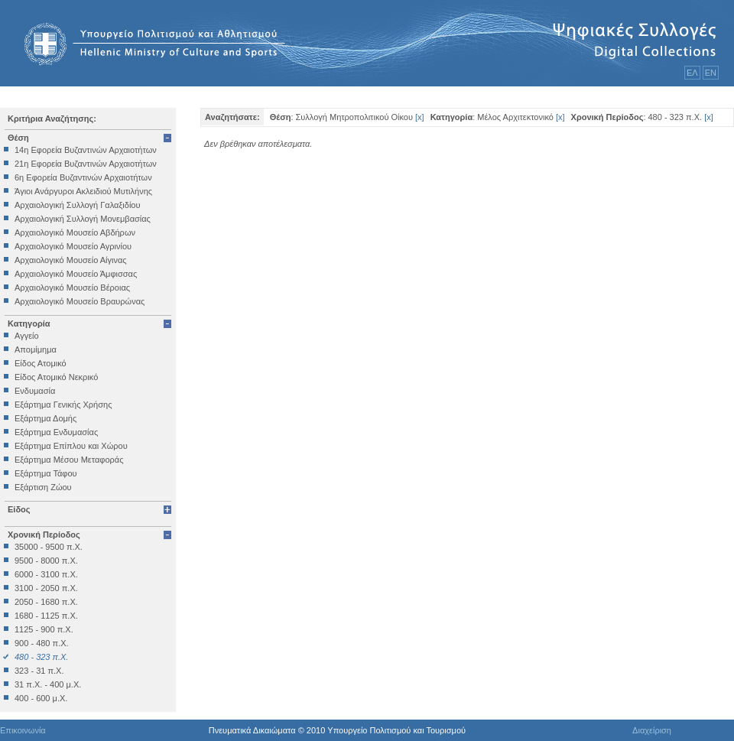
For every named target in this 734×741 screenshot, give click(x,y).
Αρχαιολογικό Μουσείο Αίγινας (71, 260)
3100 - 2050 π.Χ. (46, 588)
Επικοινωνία (23, 730)
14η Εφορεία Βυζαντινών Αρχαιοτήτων (86, 149)
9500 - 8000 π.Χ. (46, 560)
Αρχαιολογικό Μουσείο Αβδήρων (75, 232)
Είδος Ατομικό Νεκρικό (56, 377)
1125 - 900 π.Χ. (44, 629)
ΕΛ (692, 72)
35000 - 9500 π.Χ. (49, 546)
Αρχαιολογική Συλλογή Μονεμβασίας (83, 218)
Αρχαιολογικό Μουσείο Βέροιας (72, 287)
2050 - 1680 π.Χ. (46, 601)
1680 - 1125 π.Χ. (46, 615)
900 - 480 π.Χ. (42, 643)
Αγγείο (27, 335)
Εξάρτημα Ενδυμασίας (56, 432)
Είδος (19, 509)
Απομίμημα (36, 349)
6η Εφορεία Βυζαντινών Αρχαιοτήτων (83, 177)
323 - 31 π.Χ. (39, 670)
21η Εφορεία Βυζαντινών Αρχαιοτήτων (86, 163)
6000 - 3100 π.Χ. (46, 574)
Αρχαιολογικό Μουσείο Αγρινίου (73, 246)
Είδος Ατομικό (41, 363)
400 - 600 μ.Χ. (41, 698)
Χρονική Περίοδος (44, 534)
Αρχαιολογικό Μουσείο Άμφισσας (76, 273)
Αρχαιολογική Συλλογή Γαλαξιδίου (77, 205)
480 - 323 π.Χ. (41, 656)
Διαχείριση (651, 730)
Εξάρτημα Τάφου (46, 473)
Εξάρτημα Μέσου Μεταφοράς (69, 459)
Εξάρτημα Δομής (45, 418)
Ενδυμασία (35, 390)
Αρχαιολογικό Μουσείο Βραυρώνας (80, 301)
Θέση (18, 137)
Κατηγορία (29, 323)
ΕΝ (710, 72)
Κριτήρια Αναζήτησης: (52, 118)
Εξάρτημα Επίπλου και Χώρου (71, 445)
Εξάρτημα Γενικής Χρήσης (63, 404)
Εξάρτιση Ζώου (43, 487)
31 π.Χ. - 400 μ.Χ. (48, 684)
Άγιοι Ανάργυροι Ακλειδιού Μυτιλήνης (83, 191)
